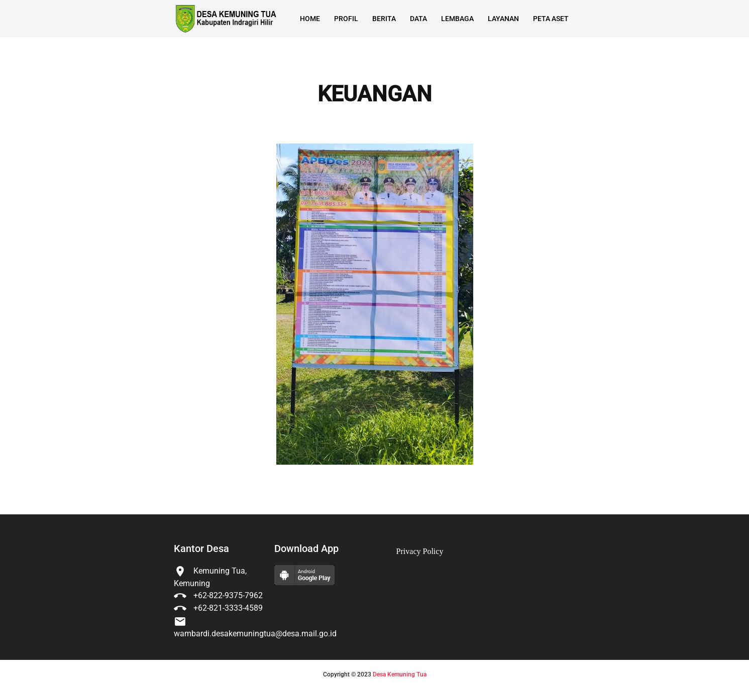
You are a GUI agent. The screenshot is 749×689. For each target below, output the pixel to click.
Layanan (503, 19)
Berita (384, 19)
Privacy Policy (420, 551)
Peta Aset (551, 19)
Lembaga (457, 19)
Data (418, 19)
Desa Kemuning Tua (399, 674)
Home (310, 19)
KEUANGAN (374, 94)
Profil (346, 19)
